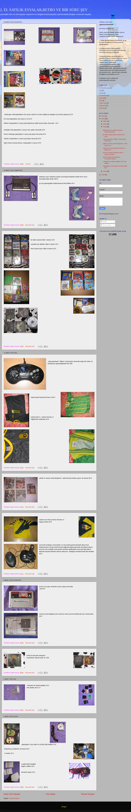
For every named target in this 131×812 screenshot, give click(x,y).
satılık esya (102, 103)
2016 (103, 116)
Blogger (64, 806)
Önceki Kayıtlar (88, 794)
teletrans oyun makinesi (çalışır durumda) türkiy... (113, 131)
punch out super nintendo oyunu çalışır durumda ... (113, 153)
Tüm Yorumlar (106, 225)
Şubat (105, 171)
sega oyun (102, 105)
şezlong (101, 108)
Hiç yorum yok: (30, 225)
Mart (104, 127)
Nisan (105, 124)
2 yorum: (28, 164)
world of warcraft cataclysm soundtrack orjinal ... (111, 158)
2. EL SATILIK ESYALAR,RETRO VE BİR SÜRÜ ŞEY (44, 10)
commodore (103, 95)
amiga (101, 93)
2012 (103, 174)
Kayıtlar (104, 221)
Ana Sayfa (50, 794)
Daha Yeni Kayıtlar (12, 794)
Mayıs (105, 121)
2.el (100, 90)
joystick (101, 98)
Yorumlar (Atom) (14, 798)
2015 (103, 119)
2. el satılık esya (104, 88)
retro (100, 100)
